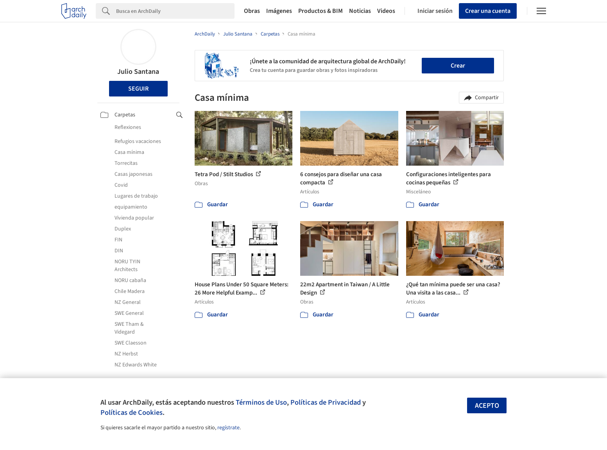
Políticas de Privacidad (325, 402)
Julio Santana (138, 72)
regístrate (228, 428)
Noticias (360, 11)
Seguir (138, 88)
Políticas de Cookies (131, 412)
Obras (252, 11)
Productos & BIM (320, 11)
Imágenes (279, 11)
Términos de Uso (261, 402)
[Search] (175, 11)
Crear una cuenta (487, 11)
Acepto (487, 406)
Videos (386, 11)
